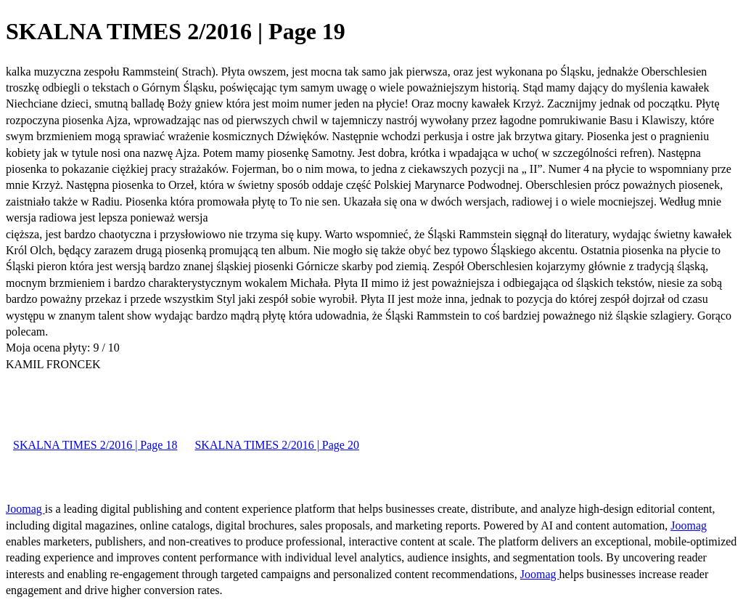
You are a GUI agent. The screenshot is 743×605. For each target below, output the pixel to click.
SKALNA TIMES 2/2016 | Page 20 (276, 445)
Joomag (25, 509)
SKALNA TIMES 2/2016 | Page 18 (95, 445)
